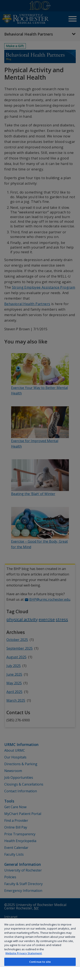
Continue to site (40, 962)
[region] (40, 942)
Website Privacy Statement (23, 953)
